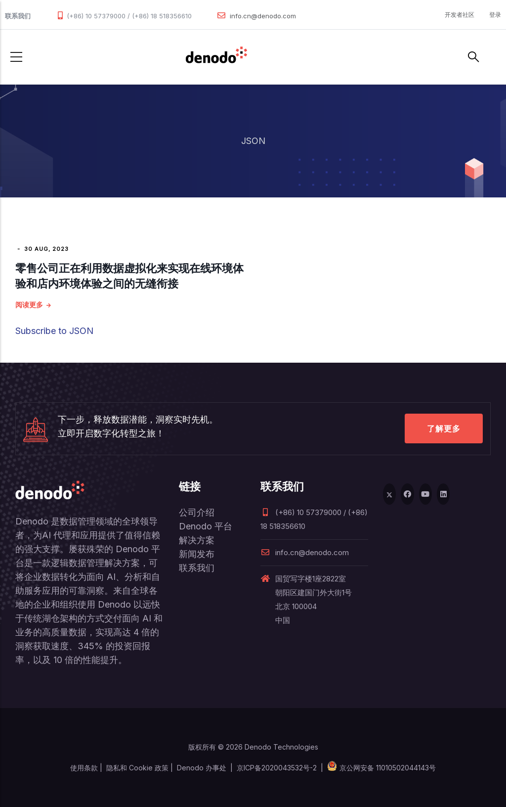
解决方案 (196, 540)
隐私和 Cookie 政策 (137, 767)
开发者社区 (459, 14)
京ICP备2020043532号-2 (277, 767)
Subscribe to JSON (54, 331)
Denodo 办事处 (201, 767)
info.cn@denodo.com (263, 16)
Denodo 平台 (205, 526)
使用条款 (84, 767)
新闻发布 (196, 554)
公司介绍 (196, 512)
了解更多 (444, 428)
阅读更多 (29, 304)
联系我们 (196, 568)
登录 (495, 14)
